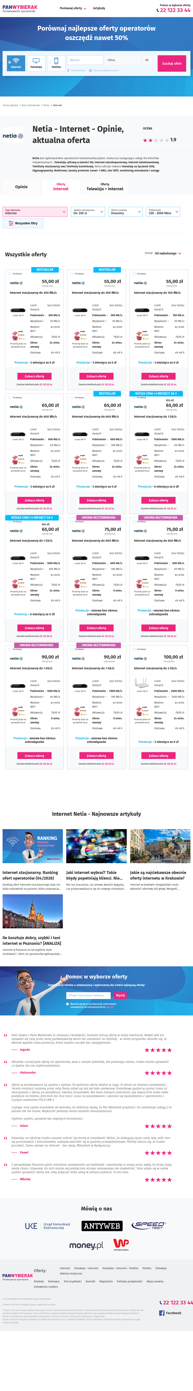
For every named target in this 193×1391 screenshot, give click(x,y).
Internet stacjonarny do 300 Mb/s (33, 292)
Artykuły (99, 8)
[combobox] (168, 253)
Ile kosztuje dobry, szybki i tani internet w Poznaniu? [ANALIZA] (32, 941)
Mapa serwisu (155, 1281)
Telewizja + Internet (86, 1268)
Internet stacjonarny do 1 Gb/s (155, 416)
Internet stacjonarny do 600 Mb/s (33, 416)
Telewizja (161, 1268)
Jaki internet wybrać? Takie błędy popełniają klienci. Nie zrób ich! (93, 876)
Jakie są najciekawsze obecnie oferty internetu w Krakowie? (158, 875)
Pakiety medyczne (71, 1273)
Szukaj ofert (172, 63)
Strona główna (10, 105)
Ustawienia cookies (46, 1286)
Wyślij (120, 995)
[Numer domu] (149, 60)
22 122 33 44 (46, 384)
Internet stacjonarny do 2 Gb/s (155, 668)
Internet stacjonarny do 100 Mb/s (157, 292)
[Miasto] (85, 60)
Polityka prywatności (130, 1281)
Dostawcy (54, 1281)
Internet (65, 1268)
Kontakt (90, 1281)
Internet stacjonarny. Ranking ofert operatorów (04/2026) (30, 875)
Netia (46, 105)
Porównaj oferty (71, 8)
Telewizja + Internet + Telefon (120, 1268)
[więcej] (109, 1007)
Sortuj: (149, 253)
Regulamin (106, 1281)
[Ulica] (123, 60)
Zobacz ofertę (34, 376)
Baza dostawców (31, 105)
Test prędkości (73, 1281)
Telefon (146, 1268)
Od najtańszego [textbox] (166, 253)
